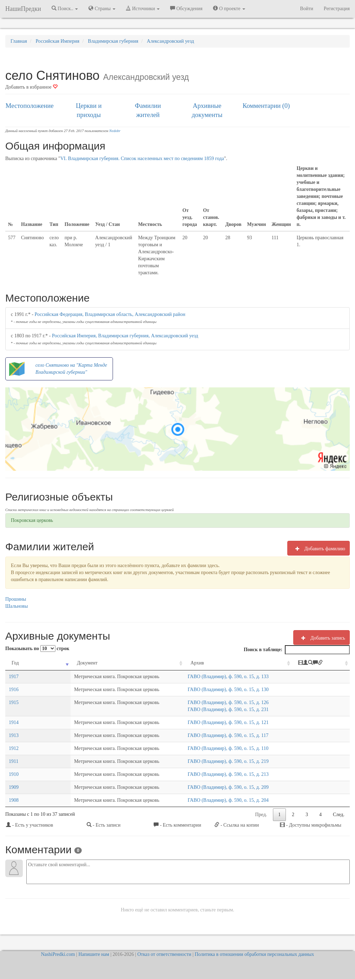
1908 (14, 800)
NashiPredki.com (58, 954)
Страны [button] (101, 8)
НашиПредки (23, 8)
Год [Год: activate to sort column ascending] (15, 663)
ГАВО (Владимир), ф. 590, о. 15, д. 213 (212, 774)
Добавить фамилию (318, 548)
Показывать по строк (37, 648)
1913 (14, 735)
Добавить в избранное (31, 87)
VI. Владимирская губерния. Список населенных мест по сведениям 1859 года (142, 158)
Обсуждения (186, 8)
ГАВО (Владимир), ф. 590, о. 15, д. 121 (212, 722)
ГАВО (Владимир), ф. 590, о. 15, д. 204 (212, 800)
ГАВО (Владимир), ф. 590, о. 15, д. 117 (212, 735)
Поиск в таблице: (297, 649)
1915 (14, 702)
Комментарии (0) (266, 105)
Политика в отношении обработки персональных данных (254, 954)
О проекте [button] (229, 8)
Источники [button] (143, 8)
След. (338, 814)
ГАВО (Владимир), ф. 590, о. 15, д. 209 (212, 787)
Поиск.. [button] (65, 8)
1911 (13, 761)
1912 (14, 748)
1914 (14, 722)
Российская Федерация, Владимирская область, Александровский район (110, 314)
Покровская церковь (32, 520)
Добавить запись (321, 638)
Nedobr (114, 131)
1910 (14, 774)
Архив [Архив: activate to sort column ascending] (181, 663)
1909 (14, 787)
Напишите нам (93, 954)
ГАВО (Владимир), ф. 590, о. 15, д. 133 (212, 676)
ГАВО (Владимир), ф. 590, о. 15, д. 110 (212, 748)
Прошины (15, 599)
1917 (14, 676)
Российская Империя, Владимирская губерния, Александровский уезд (125, 335)
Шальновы (16, 606)
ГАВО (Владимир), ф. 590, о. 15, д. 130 (212, 689)
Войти (306, 8)
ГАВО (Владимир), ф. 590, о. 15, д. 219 (212, 761)
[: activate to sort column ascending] (323, 663)
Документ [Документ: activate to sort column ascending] (50, 663)
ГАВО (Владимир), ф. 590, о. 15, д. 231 (212, 709)
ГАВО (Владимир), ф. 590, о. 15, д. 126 (212, 702)
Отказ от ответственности (164, 954)
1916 (14, 689)
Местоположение (30, 105)
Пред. (261, 814)
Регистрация (337, 8)
